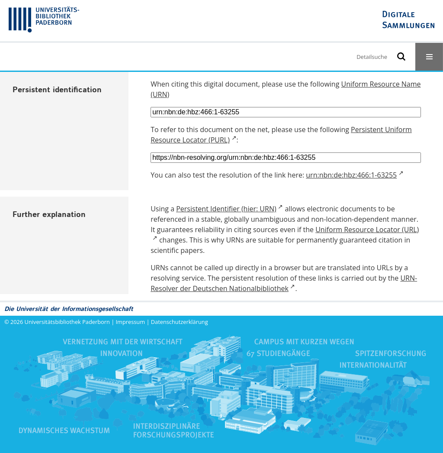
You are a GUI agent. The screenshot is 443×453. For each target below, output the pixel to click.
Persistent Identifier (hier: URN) (226, 209)
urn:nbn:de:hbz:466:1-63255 (351, 175)
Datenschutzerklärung (179, 322)
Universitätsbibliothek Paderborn (67, 322)
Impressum (130, 322)
